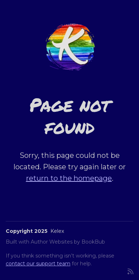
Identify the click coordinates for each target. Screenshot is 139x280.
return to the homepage (69, 178)
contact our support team (38, 263)
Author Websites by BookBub (68, 242)
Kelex (57, 231)
